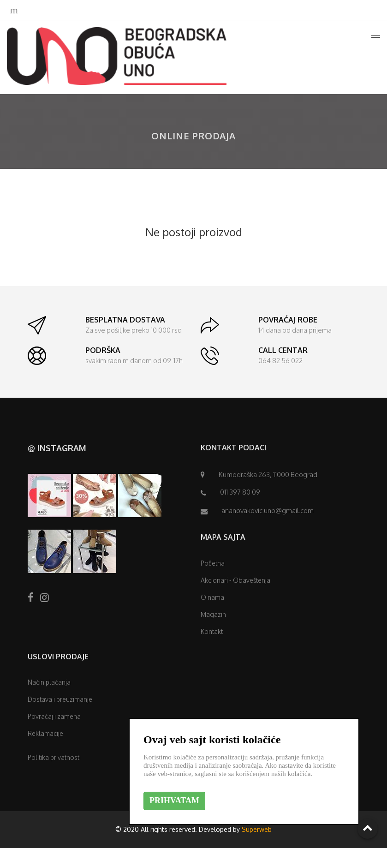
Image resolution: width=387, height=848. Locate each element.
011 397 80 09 (240, 492)
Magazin (213, 614)
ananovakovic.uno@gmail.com (267, 510)
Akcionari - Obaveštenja (235, 580)
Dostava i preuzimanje (60, 699)
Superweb (257, 829)
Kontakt (212, 631)
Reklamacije (45, 733)
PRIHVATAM (174, 800)
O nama (212, 597)
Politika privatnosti (54, 757)
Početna (213, 563)
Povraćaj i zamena (54, 716)
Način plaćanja (49, 682)
